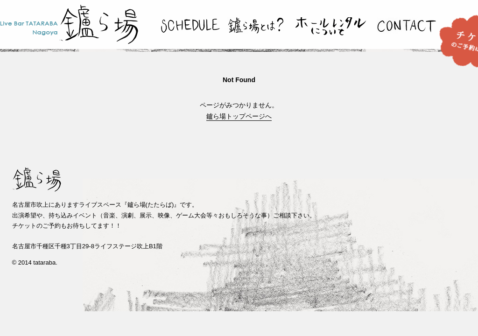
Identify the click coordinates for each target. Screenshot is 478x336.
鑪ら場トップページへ (239, 116)
